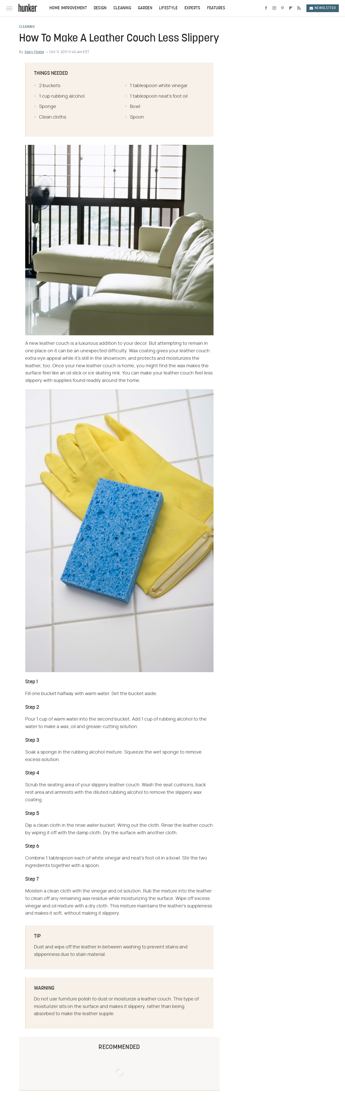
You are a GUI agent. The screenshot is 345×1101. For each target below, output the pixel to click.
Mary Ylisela (34, 52)
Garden (145, 8)
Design (100, 8)
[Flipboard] (290, 8)
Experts (192, 8)
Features (216, 8)
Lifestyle (168, 8)
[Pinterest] (282, 8)
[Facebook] (266, 8)
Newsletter (322, 8)
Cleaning (122, 8)
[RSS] (299, 8)
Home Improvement (68, 8)
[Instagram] (274, 8)
